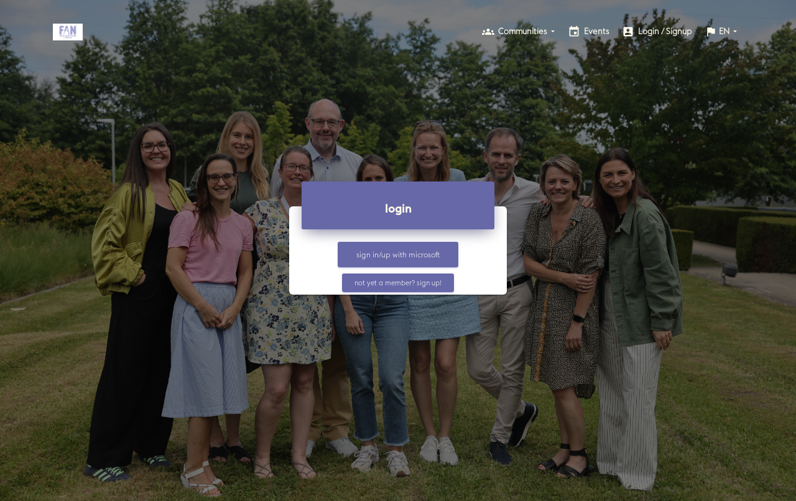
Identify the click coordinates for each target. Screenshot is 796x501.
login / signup (657, 31)
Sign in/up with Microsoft (398, 254)
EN (718, 31)
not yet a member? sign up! (398, 282)
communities (519, 31)
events (588, 31)
